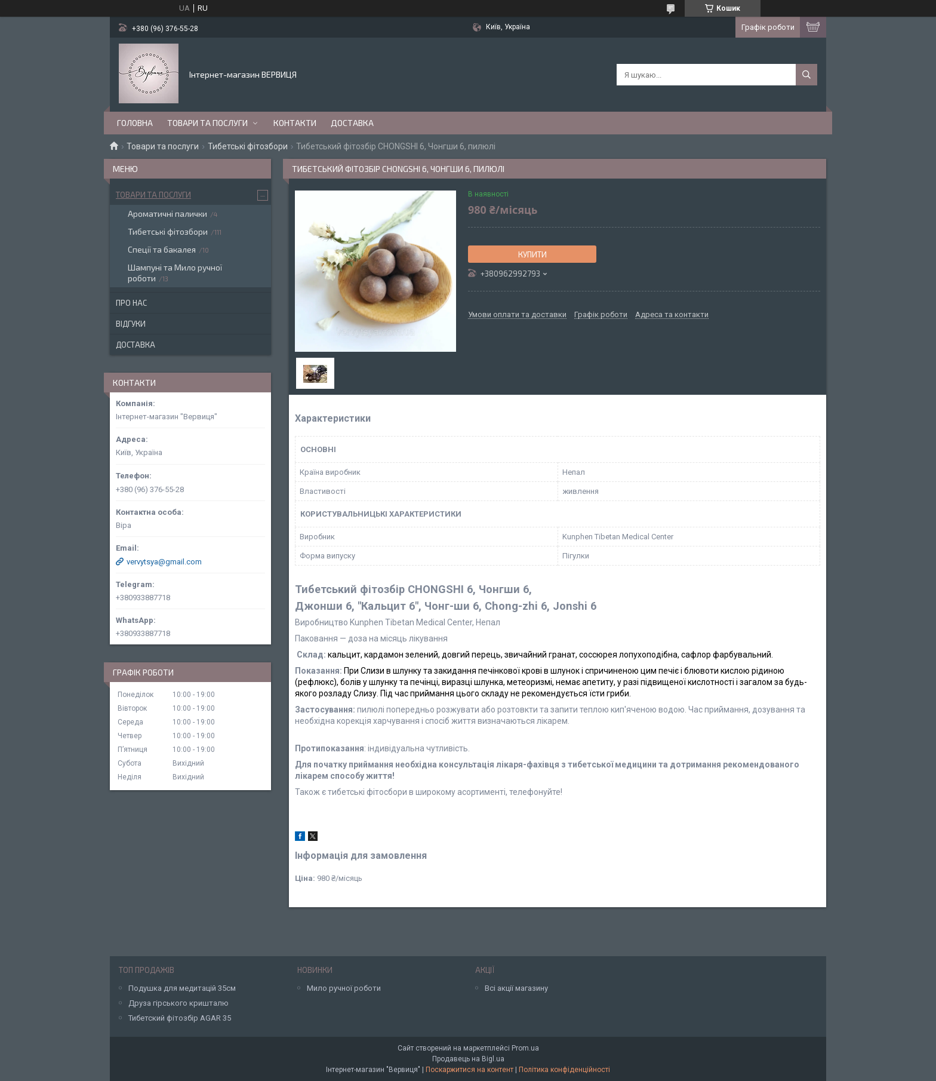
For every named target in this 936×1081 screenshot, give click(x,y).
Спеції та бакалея (162, 249)
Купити (532, 254)
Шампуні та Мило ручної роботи (175, 272)
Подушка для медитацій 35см (182, 988)
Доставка (352, 123)
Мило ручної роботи (344, 988)
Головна (135, 123)
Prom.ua (525, 1048)
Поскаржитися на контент (469, 1069)
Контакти (294, 123)
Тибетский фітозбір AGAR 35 (179, 1018)
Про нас (131, 303)
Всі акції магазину (516, 988)
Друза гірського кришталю (178, 1003)
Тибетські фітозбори (248, 146)
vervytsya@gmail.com (164, 561)
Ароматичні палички (167, 213)
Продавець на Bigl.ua (468, 1059)
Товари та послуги (207, 123)
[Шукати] (806, 74)
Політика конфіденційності (564, 1069)
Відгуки (131, 323)
